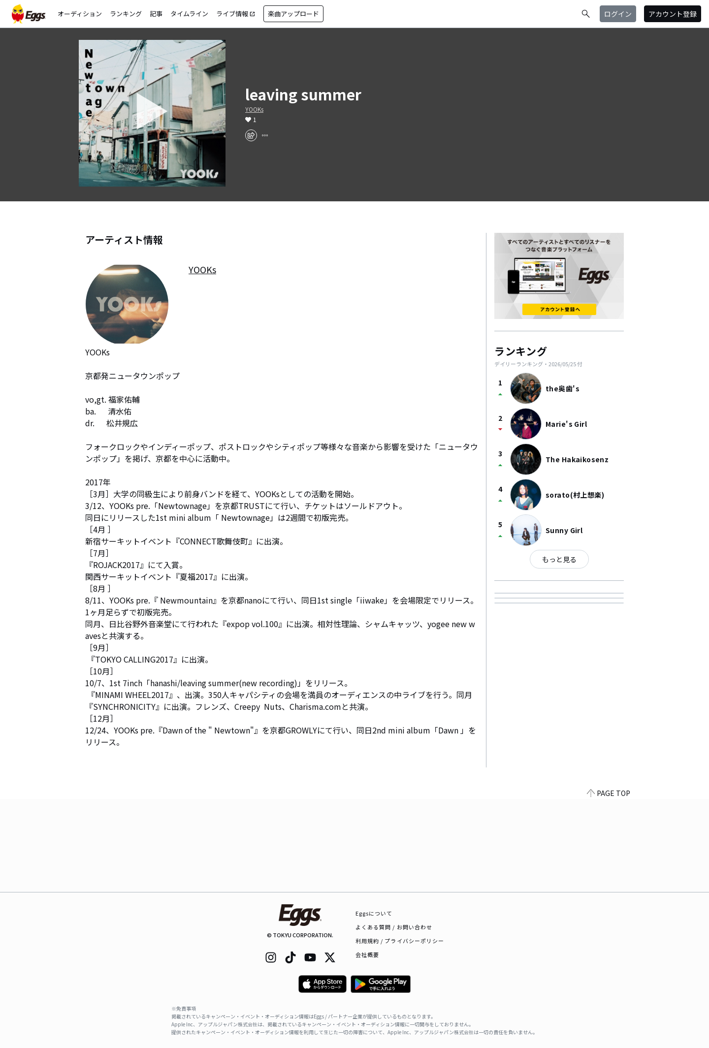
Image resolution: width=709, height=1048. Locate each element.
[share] (251, 135)
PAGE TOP (608, 886)
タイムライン (189, 13)
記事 (156, 13)
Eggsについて (374, 913)
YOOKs (254, 109)
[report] (265, 135)
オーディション (80, 13)
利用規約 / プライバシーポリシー (400, 941)
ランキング (126, 13)
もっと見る (559, 559)
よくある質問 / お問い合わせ (394, 927)
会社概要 (367, 954)
